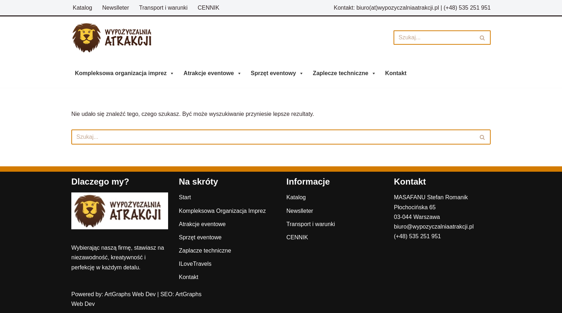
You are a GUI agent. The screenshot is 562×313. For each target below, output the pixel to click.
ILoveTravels (195, 264)
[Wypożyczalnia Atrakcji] (116, 38)
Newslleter (115, 8)
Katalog (82, 8)
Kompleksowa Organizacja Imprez (222, 211)
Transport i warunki (163, 8)
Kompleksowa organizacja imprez (125, 73)
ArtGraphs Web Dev (130, 294)
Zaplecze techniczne (344, 73)
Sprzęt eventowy (277, 73)
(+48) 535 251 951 (467, 8)
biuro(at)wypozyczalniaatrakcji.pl (397, 8)
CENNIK (208, 8)
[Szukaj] (434, 37)
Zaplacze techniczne (205, 251)
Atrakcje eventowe (213, 73)
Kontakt (396, 73)
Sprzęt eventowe (200, 237)
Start (185, 197)
